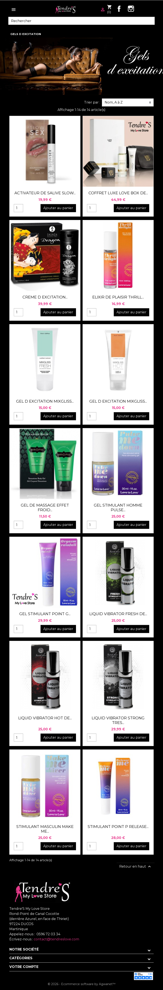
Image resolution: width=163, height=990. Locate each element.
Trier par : (92, 102)
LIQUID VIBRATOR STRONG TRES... (118, 720)
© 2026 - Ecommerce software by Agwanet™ (81, 984)
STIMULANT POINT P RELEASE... (118, 826)
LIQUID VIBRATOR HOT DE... (45, 718)
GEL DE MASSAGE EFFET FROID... (45, 507)
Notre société (24, 949)
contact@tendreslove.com (56, 939)
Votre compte (23, 967)
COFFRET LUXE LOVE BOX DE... (118, 193)
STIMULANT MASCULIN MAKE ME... (45, 829)
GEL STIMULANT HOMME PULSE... (118, 507)
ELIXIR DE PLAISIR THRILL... (118, 297)
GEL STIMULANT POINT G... (44, 614)
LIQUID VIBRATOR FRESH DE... (118, 614)
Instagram (131, 8)
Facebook (119, 8)
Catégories (20, 958)
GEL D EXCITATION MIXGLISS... (45, 401)
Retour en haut (135, 866)
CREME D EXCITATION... (44, 297)
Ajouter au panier (58, 208)
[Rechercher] (81, 21)
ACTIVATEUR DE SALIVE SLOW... (45, 193)
